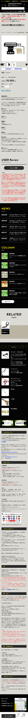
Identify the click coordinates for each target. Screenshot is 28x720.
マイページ (24, 4)
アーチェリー (9, 32)
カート (26, 4)
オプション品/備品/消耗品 (18, 32)
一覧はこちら (7, 301)
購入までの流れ (5, 698)
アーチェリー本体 (15, 371)
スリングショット (16, 378)
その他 (12, 399)
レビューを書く (14, 168)
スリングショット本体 (16, 380)
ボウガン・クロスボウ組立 (17, 363)
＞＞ (25, 698)
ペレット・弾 (14, 384)
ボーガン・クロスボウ (17, 352)
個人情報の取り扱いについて (8, 703)
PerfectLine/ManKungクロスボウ (18, 365)
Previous (1, 64)
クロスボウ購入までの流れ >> (12, 25)
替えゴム (13, 382)
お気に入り (18, 716)
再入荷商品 (14, 409)
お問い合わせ (23, 716)
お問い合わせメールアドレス (11, 456)
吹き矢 (12, 389)
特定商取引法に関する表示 (7, 705)
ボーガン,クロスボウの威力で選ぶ (18, 354)
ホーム (3, 32)
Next (27, 64)
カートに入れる (9, 716)
